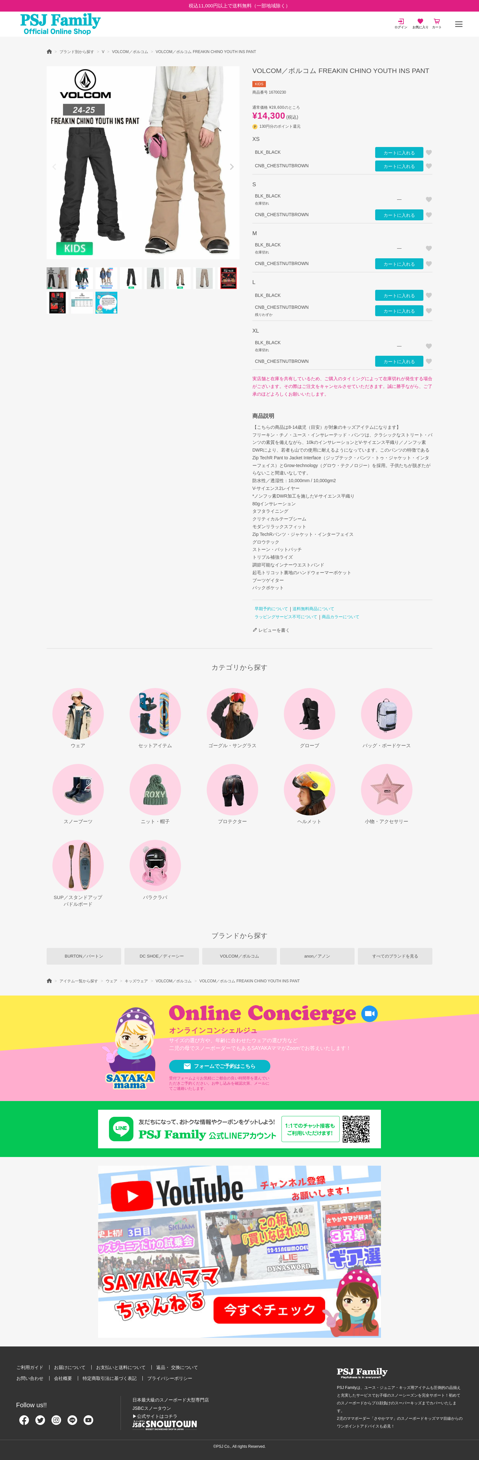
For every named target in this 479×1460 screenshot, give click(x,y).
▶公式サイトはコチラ (154, 1416)
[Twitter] (40, 1422)
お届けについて (70, 1367)
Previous (54, 167)
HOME (49, 51)
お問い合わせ (29, 1378)
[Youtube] (88, 1422)
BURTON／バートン (84, 956)
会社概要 (63, 1378)
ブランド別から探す (76, 52)
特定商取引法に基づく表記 (110, 1378)
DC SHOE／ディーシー (162, 956)
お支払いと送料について (121, 1367)
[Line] (72, 1422)
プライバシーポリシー (169, 1378)
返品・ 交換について (177, 1367)
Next (231, 167)
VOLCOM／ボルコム (130, 52)
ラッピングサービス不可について (286, 616)
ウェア (111, 981)
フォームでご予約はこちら (220, 1066)
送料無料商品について (313, 608)
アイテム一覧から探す (78, 981)
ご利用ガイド (29, 1367)
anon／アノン (317, 956)
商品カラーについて (340, 616)
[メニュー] (459, 24)
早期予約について (271, 608)
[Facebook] (24, 1422)
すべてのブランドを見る (395, 956)
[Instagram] (56, 1422)
